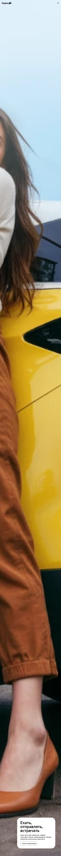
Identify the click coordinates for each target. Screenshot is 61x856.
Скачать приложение (29, 843)
